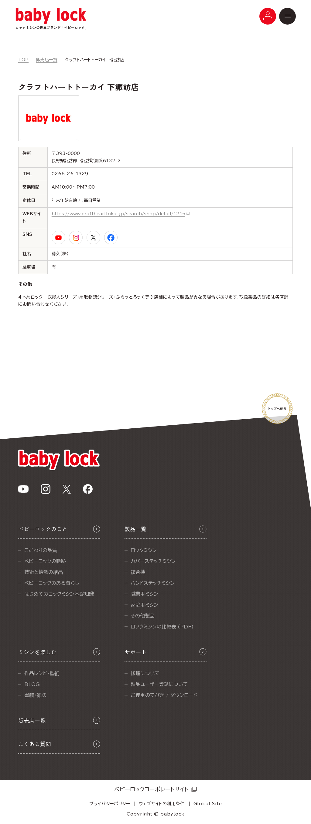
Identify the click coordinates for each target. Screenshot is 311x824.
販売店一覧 (46, 60)
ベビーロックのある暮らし (51, 583)
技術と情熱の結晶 (43, 572)
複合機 (138, 572)
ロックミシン (144, 550)
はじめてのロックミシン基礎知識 (59, 593)
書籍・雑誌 (35, 695)
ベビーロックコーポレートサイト (151, 789)
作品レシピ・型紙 (41, 673)
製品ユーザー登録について (159, 684)
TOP (23, 60)
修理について (145, 673)
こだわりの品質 (40, 550)
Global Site (207, 804)
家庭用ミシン (144, 604)
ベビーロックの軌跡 (45, 561)
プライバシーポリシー (109, 804)
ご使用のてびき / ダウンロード (164, 695)
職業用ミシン (144, 593)
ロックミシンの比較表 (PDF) (162, 626)
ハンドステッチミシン (153, 583)
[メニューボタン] (267, 16)
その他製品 (143, 615)
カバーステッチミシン (153, 561)
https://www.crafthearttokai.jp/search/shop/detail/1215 (118, 214)
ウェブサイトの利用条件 (162, 804)
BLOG (32, 684)
